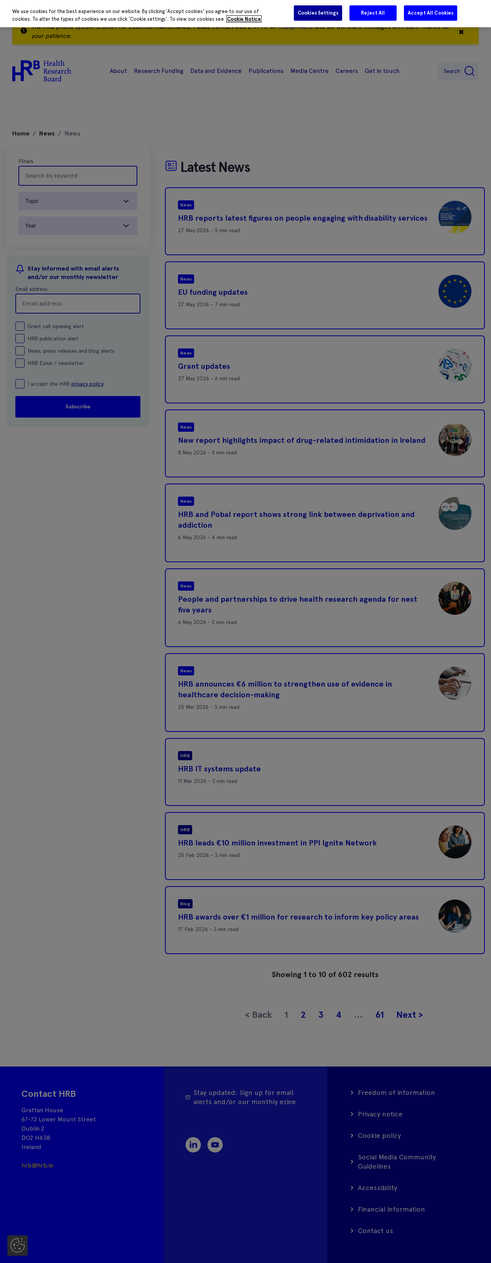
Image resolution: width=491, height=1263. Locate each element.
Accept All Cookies (430, 13)
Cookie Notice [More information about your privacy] (244, 19)
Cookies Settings (318, 13)
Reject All (373, 13)
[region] (245, 13)
